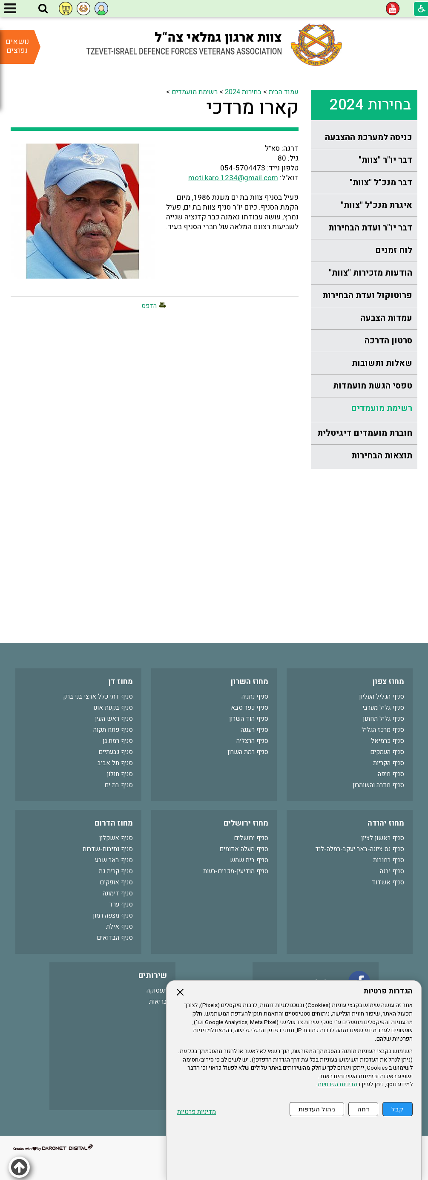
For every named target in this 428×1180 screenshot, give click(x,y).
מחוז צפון (388, 682)
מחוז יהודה (386, 823)
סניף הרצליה (252, 740)
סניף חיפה (391, 774)
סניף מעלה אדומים (243, 849)
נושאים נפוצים (17, 46)
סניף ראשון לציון (382, 838)
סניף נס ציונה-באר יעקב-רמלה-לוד (359, 849)
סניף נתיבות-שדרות (108, 849)
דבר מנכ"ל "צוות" (381, 182)
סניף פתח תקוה (113, 729)
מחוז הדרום (114, 823)
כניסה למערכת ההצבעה (368, 137)
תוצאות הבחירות (381, 455)
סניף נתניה (254, 696)
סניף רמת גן (118, 740)
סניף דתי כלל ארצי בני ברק (98, 696)
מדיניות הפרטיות (337, 1084)
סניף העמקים (387, 752)
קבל (397, 1109)
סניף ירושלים (251, 838)
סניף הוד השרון (248, 718)
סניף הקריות (388, 763)
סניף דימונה (118, 893)
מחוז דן (120, 682)
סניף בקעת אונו (113, 707)
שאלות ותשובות (382, 363)
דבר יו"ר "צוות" (385, 160)
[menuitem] (364, 138)
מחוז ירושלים (246, 823)
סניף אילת (119, 926)
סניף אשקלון (116, 838)
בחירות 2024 (370, 105)
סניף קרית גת (116, 871)
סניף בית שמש (249, 860)
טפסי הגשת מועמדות (372, 386)
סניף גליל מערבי (383, 707)
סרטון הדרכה (388, 340)
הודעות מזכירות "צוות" (370, 273)
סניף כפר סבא (249, 707)
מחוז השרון (249, 682)
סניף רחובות (388, 860)
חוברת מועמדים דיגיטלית (364, 433)
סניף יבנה (392, 871)
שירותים (152, 975)
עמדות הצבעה (386, 318)
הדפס (149, 306)
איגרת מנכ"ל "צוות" (376, 205)
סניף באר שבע (114, 860)
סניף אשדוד (388, 882)
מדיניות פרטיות (196, 1112)
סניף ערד (121, 904)
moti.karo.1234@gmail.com (233, 178)
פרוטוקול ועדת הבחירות (367, 295)
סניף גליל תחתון (383, 718)
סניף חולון (120, 774)
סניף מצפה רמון (113, 915)
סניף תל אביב (115, 763)
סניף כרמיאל (387, 740)
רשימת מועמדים (381, 408)
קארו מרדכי (252, 108)
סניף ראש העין (114, 718)
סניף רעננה (254, 729)
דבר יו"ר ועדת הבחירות (370, 228)
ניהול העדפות (317, 1109)
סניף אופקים (116, 882)
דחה (363, 1109)
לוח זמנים (393, 250)
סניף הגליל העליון (381, 696)
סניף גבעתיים (115, 752)
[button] (43, 8)
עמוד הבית (284, 92)
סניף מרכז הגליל (383, 729)
